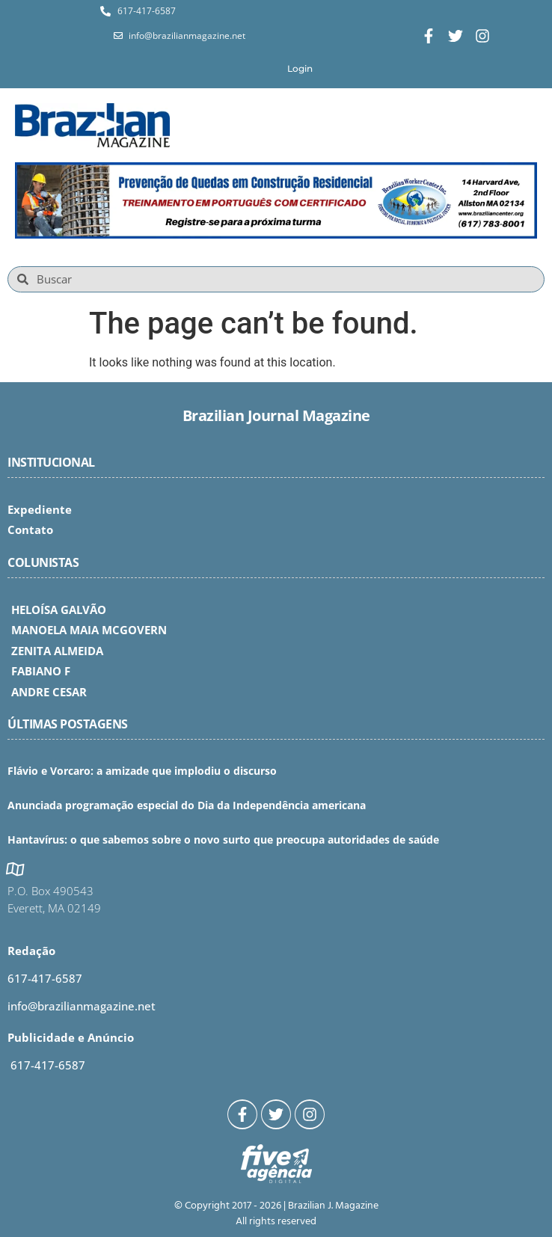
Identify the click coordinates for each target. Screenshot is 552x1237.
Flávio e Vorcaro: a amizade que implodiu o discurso (142, 771)
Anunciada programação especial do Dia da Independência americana (186, 805)
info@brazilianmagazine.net (81, 1005)
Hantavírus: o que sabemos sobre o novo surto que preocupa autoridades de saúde (223, 839)
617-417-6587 (44, 978)
